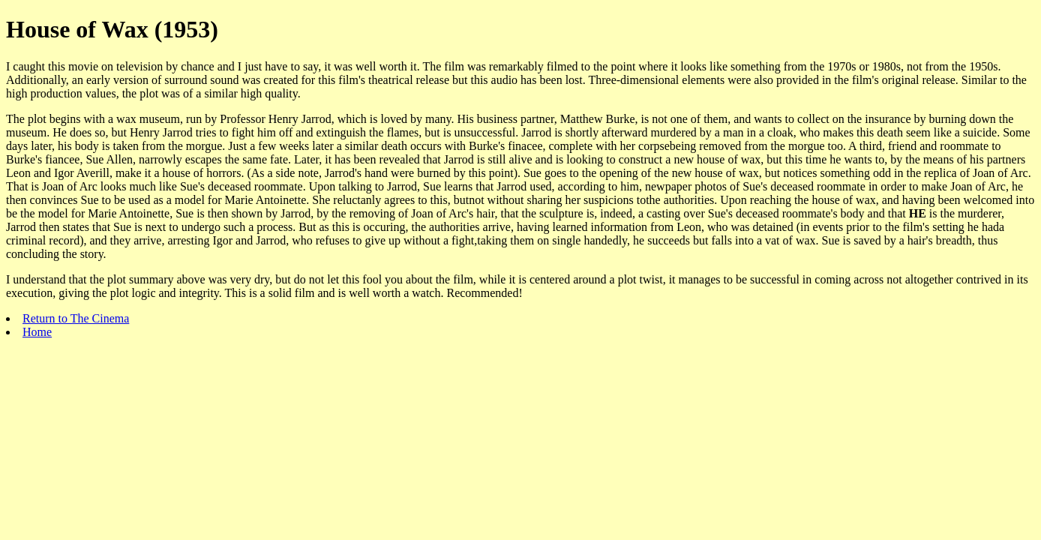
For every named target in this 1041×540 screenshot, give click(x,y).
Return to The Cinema (75, 318)
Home (37, 332)
